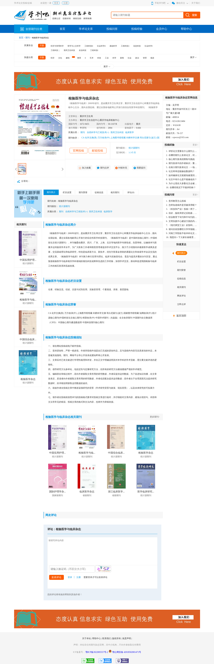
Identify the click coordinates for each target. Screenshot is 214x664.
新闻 (122, 58)
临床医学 (129, 132)
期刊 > (28, 37)
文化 (60, 58)
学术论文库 (86, 28)
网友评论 (181, 296)
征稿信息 (99, 192)
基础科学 (113, 46)
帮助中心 (186, 28)
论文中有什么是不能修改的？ (181, 179)
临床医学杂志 (86, 491)
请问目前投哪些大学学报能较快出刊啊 (181, 229)
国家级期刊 (57, 495)
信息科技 (137, 46)
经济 (52, 58)
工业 (107, 58)
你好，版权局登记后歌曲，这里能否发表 (181, 213)
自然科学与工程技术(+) (98, 132)
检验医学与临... (28, 299)
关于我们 (195, 3)
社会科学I (149, 46)
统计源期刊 (134, 148)
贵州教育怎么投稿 (176, 201)
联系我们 (107, 638)
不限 (42, 45)
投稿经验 (136, 28)
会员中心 (161, 28)
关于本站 (86, 638)
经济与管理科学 (57, 46)
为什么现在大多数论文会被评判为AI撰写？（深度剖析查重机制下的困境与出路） (181, 183)
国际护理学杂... (57, 491)
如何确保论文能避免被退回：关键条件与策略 (181, 175)
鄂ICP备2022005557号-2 (97, 652)
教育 (79, 58)
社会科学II (101, 46)
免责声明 (127, 638)
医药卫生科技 (69, 50)
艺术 (91, 58)
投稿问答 (112, 28)
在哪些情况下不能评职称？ (181, 187)
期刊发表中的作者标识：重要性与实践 (181, 163)
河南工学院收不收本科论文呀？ (181, 233)
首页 (62, 28)
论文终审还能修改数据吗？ (180, 171)
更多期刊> (155, 417)
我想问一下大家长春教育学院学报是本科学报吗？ (181, 237)
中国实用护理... (28, 260)
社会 (129, 58)
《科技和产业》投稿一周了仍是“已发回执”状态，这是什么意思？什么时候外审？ (181, 209)
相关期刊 (115, 192)
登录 (56, 3)
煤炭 (152, 58)
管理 (145, 58)
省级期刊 (87, 495)
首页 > (22, 37)
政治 (137, 58)
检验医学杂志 (28, 379)
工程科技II (88, 46)
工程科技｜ (55, 50)
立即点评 (181, 304)
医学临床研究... (145, 491)
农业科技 (82, 50)
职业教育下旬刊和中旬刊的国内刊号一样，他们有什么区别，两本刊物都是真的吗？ (181, 217)
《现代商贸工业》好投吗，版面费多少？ (181, 225)
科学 (114, 58)
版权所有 (116, 638)
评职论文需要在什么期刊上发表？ (181, 151)
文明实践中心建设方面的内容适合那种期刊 (181, 221)
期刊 (82, 132)
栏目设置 (67, 192)
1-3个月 (132, 152)
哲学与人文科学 (74, 46)
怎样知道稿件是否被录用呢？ (181, 205)
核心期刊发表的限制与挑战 (180, 159)
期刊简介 (51, 192)
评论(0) (130, 192)
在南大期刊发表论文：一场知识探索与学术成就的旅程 (181, 167)
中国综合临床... (28, 339)
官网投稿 (78, 150)
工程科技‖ (125, 46)
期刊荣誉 (83, 192)
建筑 (68, 58)
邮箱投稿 (97, 150)
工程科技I (94, 50)
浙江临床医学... (116, 491)
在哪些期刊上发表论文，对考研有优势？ (181, 155)
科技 (99, 58)
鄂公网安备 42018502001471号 (126, 652)
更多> (195, 145)
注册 (65, 3)
